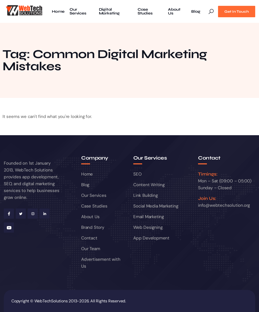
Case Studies (145, 11)
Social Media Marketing (155, 206)
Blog (195, 11)
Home (58, 11)
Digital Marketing (109, 11)
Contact (89, 238)
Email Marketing (148, 216)
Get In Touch (236, 11)
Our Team (90, 248)
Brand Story (92, 227)
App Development (151, 238)
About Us (174, 11)
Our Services (78, 11)
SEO (137, 174)
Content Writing (149, 184)
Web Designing (147, 227)
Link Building (145, 195)
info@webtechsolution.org (224, 205)
